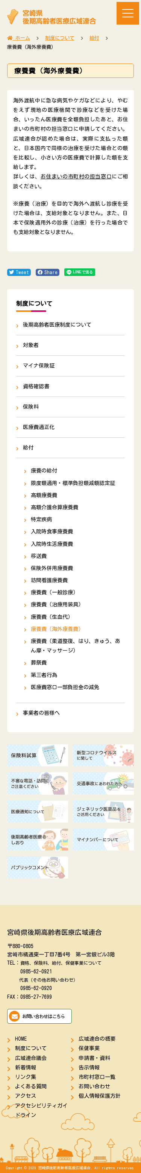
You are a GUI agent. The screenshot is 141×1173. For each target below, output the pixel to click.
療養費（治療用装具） (57, 604)
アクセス (25, 1096)
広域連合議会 (31, 1058)
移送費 (39, 556)
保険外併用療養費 (52, 568)
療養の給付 (44, 470)
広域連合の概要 (97, 1038)
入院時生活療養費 (52, 544)
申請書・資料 (94, 1058)
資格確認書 (36, 386)
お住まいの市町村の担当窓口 (76, 176)
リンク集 (25, 1077)
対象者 (31, 345)
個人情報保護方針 (100, 1096)
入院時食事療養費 (52, 531)
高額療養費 (44, 495)
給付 (28, 447)
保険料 (31, 406)
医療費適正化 (39, 427)
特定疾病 (41, 519)
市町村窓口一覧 (97, 1077)
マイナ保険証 (39, 365)
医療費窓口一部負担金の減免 (65, 687)
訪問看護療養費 (49, 580)
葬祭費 (39, 662)
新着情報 (25, 1067)
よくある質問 (31, 1086)
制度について (31, 1048)
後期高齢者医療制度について (57, 324)
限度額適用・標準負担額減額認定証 (73, 483)
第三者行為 (44, 675)
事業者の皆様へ (41, 713)
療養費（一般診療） (54, 592)
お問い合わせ (94, 1086)
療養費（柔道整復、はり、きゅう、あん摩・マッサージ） (75, 645)
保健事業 (89, 1048)
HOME (21, 1038)
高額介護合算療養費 (54, 507)
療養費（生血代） (52, 617)
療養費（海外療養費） (57, 629)
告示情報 (89, 1067)
